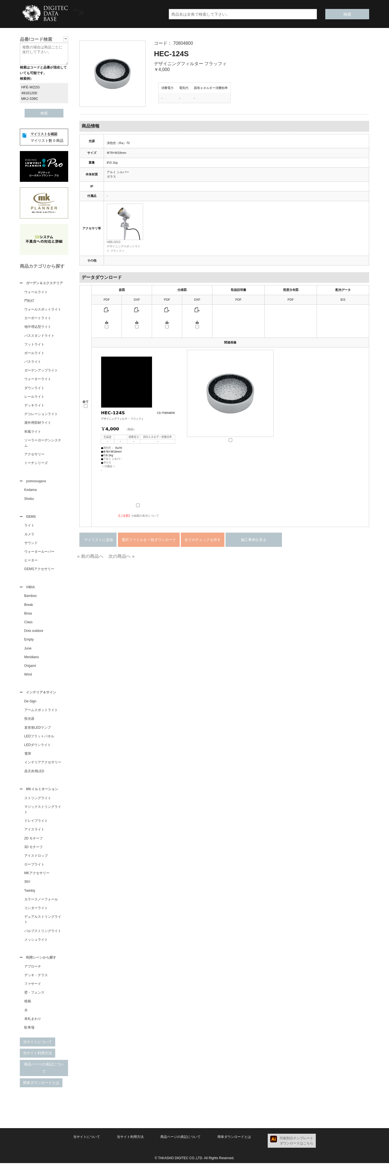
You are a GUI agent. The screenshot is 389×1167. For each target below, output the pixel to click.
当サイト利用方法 (37, 1057)
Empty (29, 642)
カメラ (29, 536)
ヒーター (31, 562)
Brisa (28, 616)
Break (28, 607)
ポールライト (34, 354)
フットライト (34, 345)
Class (28, 624)
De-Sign (30, 704)
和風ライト (32, 432)
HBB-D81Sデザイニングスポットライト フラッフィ (123, 246)
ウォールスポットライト (42, 310)
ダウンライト (34, 388)
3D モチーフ (33, 850)
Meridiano (31, 659)
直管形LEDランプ (37, 730)
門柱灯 (29, 301)
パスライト (32, 362)
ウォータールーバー (39, 553)
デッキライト (34, 406)
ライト (29, 527)
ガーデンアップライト (41, 371)
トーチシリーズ (36, 463)
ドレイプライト (36, 824)
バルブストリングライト (42, 934)
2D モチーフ (33, 842)
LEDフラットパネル (39, 739)
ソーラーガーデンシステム (42, 443)
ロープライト (34, 868)
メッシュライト (36, 943)
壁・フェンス (34, 996)
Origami (30, 668)
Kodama (30, 491)
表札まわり (32, 1023)
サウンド (31, 545)
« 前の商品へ (90, 556)
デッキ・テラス (36, 979)
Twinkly (29, 894)
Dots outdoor (34, 633)
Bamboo (30, 598)
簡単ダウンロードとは (41, 1086)
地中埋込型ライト (37, 327)
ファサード (32, 988)
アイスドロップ (36, 859)
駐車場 (29, 1031)
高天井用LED (34, 774)
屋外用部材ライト (37, 423)
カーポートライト (37, 319)
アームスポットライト (41, 713)
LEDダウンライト (37, 748)
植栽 (27, 1005)
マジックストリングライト (42, 812)
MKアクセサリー (36, 876)
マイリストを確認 (43, 134)
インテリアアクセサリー (42, 765)
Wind (28, 677)
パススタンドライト (39, 336)
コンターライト (36, 911)
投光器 (29, 721)
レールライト (34, 397)
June (28, 651)
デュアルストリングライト (42, 922)
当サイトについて (37, 1046)
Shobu (29, 500)
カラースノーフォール (41, 903)
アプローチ (32, 970)
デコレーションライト (41, 415)
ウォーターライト (37, 380)
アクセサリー (34, 455)
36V (27, 885)
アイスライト (34, 833)
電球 (27, 756)
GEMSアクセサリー (39, 571)
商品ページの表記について (44, 1071)
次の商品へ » (121, 556)
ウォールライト (36, 293)
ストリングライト (37, 801)
